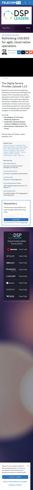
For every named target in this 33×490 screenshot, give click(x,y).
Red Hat (17, 152)
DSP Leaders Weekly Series (10, 35)
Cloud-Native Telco (20, 145)
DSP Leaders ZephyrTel (14, 148)
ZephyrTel (21, 155)
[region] (15, 476)
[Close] (28, 466)
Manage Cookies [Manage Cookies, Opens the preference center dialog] (15, 485)
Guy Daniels (13, 50)
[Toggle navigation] (29, 2)
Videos (15, 155)
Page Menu (7, 28)
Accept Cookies (15, 477)
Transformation (8, 155)
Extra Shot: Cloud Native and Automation (16, 173)
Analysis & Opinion (9, 145)
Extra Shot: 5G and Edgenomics (13, 179)
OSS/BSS (11, 152)
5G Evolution (8, 177)
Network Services (10, 163)
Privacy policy (24, 222)
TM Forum (17, 153)
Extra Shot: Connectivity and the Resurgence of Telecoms (13, 166)
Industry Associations (10, 150)
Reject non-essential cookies (15, 481)
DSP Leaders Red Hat (9, 147)
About (28, 28)
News (18, 150)
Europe (24, 148)
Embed (5, 78)
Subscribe (16, 219)
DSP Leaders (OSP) (9, 191)
